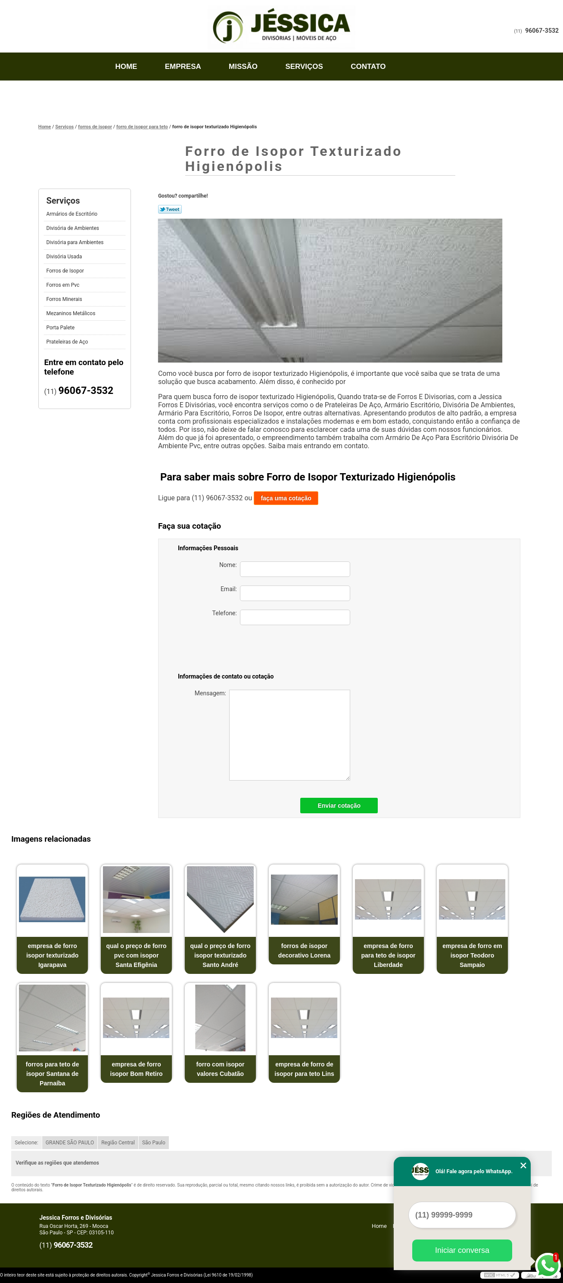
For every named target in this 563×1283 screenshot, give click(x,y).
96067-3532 (542, 30)
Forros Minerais (64, 299)
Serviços (304, 66)
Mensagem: (272, 735)
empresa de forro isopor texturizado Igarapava (52, 955)
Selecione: (26, 1143)
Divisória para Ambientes (75, 242)
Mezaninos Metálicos (71, 313)
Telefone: (281, 617)
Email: (285, 593)
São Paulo (153, 1143)
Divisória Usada (64, 257)
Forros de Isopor (65, 271)
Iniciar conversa (462, 1250)
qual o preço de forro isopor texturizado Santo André (220, 955)
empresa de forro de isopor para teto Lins (304, 1069)
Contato (368, 66)
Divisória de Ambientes (73, 228)
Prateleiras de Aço (67, 342)
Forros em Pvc (63, 285)
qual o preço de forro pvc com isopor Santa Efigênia (136, 955)
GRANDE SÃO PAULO (70, 1143)
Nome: (284, 569)
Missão (243, 66)
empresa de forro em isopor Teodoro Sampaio (472, 955)
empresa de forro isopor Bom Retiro (136, 1069)
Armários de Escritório (72, 214)
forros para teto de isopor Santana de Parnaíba (52, 1074)
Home (126, 66)
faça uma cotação (286, 498)
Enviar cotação (339, 805)
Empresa (183, 66)
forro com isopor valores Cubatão (220, 1069)
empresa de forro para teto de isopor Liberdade (388, 955)
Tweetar (170, 209)
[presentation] (289, 650)
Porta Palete (61, 328)
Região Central (118, 1143)
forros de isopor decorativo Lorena (304, 950)
